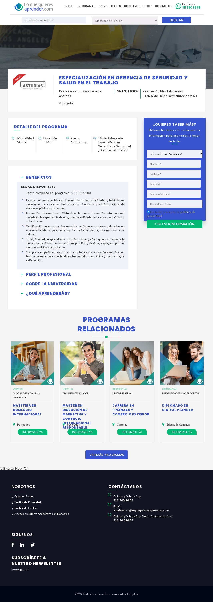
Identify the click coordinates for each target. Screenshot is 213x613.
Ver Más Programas (106, 455)
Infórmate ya (32, 432)
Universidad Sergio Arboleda (180, 393)
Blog (148, 6)
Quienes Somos (24, 496)
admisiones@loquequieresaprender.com (141, 510)
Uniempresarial (122, 393)
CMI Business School (75, 393)
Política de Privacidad (27, 502)
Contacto (163, 6)
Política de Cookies (26, 508)
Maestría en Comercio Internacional (27, 409)
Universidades (110, 6)
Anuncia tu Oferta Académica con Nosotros (41, 513)
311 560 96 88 (191, 6)
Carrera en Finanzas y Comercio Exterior (130, 409)
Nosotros (132, 6)
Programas (86, 6)
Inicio (69, 6)
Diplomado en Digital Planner (177, 407)
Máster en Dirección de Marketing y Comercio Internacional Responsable (77, 416)
